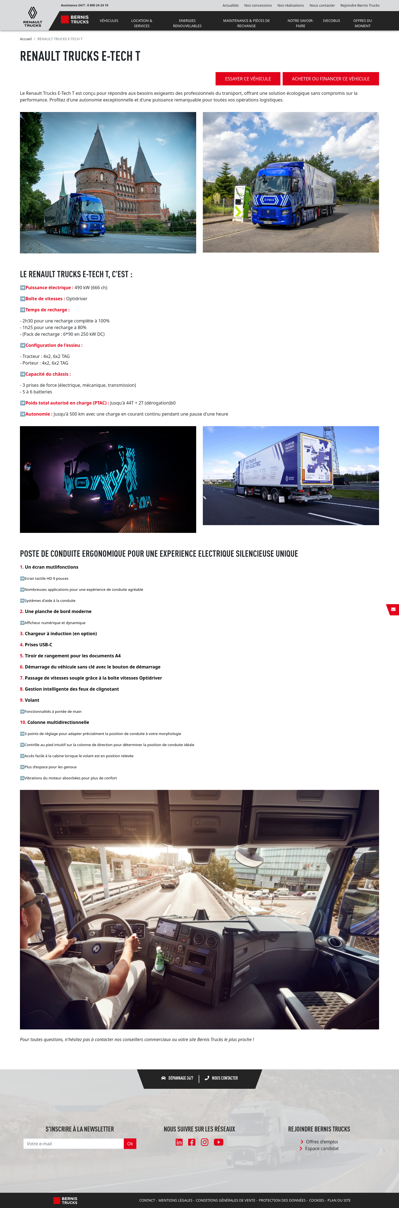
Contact (147, 1200)
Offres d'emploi (319, 1142)
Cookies (316, 1200)
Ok (130, 1144)
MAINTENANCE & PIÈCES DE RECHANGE (246, 23)
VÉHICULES (109, 20)
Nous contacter (322, 5)
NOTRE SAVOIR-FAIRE (301, 23)
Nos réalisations (290, 5)
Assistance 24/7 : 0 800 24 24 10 (84, 5)
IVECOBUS (331, 20)
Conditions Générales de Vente (225, 1200)
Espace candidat (319, 1148)
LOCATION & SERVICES (141, 23)
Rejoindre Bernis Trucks (360, 5)
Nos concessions (258, 5)
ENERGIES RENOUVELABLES (187, 23)
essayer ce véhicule (246, 79)
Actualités (230, 5)
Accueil (26, 38)
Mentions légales (175, 1200)
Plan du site (339, 1200)
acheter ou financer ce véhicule (331, 79)
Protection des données (282, 1200)
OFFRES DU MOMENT (362, 23)
